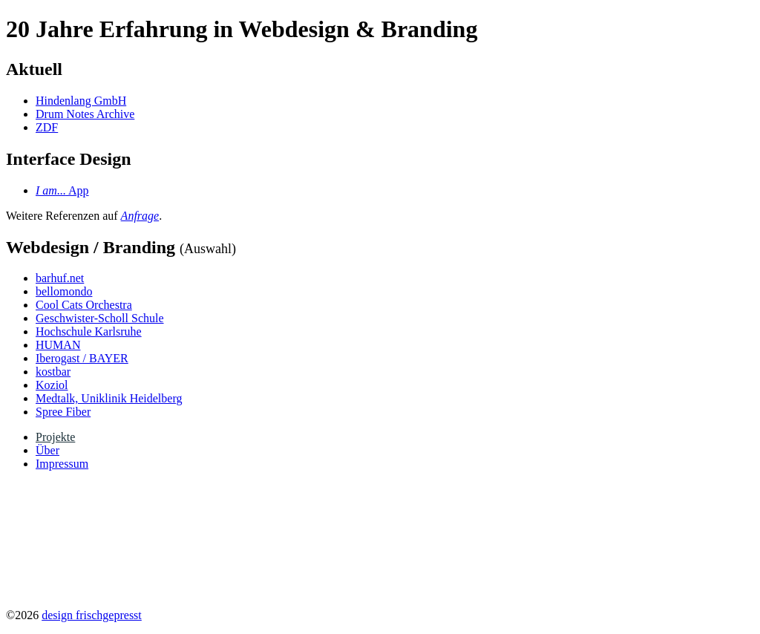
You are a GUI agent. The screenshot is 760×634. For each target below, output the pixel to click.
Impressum (62, 463)
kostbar (53, 371)
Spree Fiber (63, 411)
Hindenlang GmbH (81, 100)
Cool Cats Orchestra (84, 304)
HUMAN (58, 345)
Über (47, 450)
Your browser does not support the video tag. (117, 538)
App (62, 190)
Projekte (55, 437)
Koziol (52, 385)
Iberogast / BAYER (82, 358)
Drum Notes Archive (85, 114)
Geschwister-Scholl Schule (100, 318)
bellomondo (64, 291)
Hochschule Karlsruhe (89, 331)
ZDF (47, 127)
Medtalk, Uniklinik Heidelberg (109, 398)
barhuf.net (60, 278)
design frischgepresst (92, 615)
